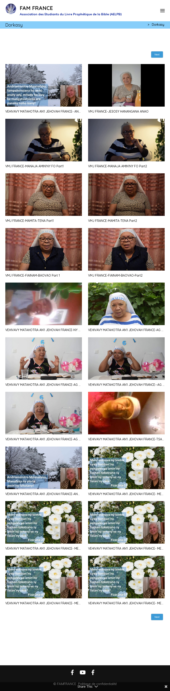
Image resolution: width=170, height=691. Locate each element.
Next (157, 54)
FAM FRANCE (36, 8)
